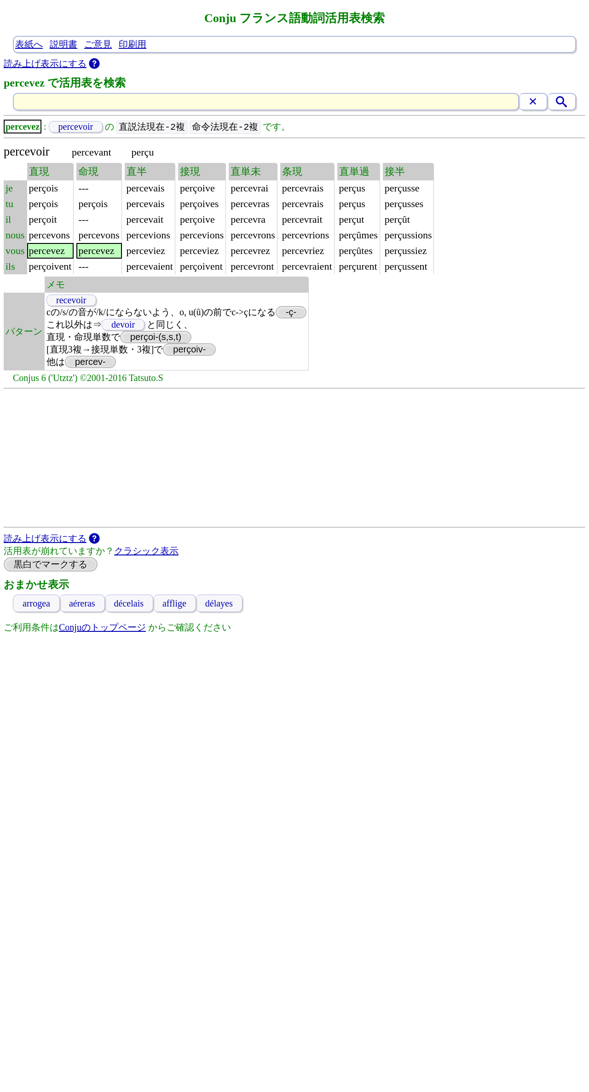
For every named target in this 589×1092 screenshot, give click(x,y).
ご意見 (98, 44)
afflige (174, 604)
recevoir (71, 300)
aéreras (82, 604)
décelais (129, 604)
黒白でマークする (50, 565)
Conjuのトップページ (102, 628)
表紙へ (29, 44)
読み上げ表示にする (45, 63)
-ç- (291, 312)
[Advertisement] (294, 458)
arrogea (36, 604)
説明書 (63, 44)
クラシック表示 (146, 551)
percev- (90, 362)
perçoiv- (189, 350)
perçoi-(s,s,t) (155, 337)
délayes (219, 604)
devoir (123, 325)
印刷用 (132, 44)
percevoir (75, 127)
